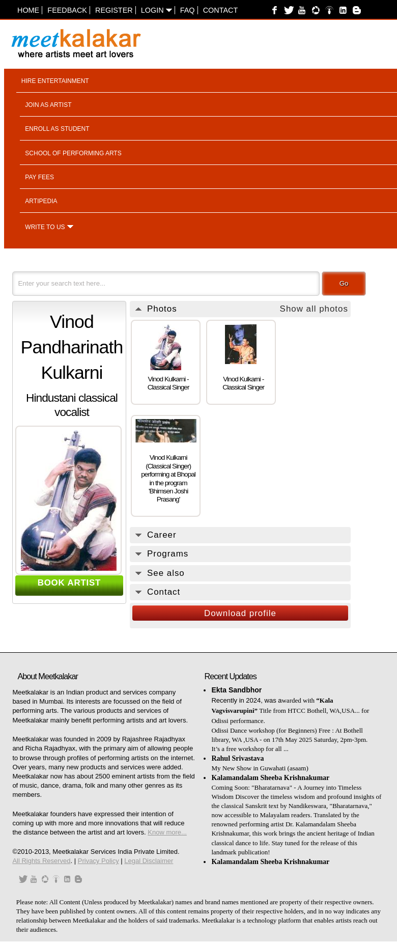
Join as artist (48, 104)
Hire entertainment (55, 81)
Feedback (67, 10)
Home (28, 10)
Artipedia (41, 201)
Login (156, 10)
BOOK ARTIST (69, 583)
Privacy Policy (98, 861)
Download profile (240, 613)
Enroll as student (57, 128)
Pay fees (39, 177)
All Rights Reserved (41, 861)
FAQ (187, 10)
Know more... (167, 832)
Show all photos (314, 309)
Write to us (45, 227)
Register (114, 10)
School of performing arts (73, 153)
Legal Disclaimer (148, 861)
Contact (220, 10)
